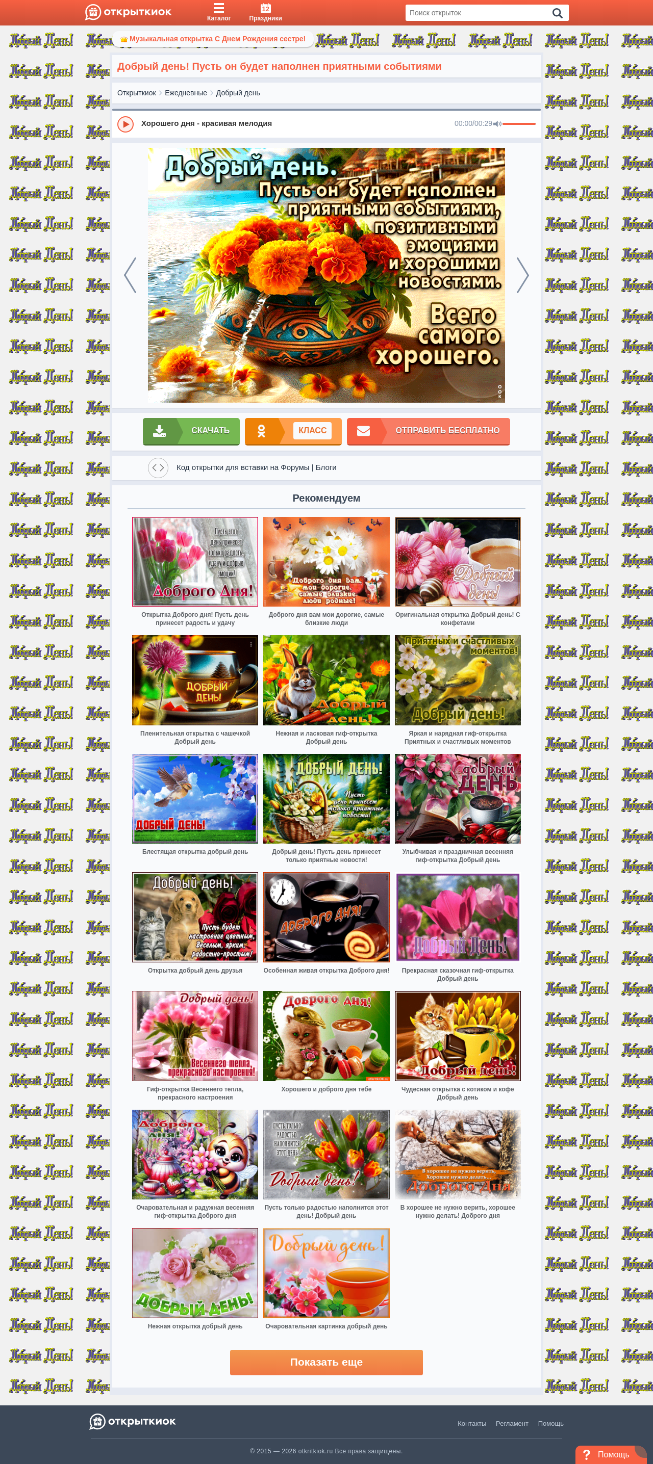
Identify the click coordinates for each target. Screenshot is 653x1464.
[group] (326, 124)
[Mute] (497, 124)
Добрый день (238, 93)
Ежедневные (186, 93)
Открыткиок (136, 93)
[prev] (130, 275)
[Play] (125, 124)
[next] (523, 275)
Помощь (551, 1423)
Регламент (512, 1423)
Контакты (472, 1423)
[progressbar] (519, 124)
